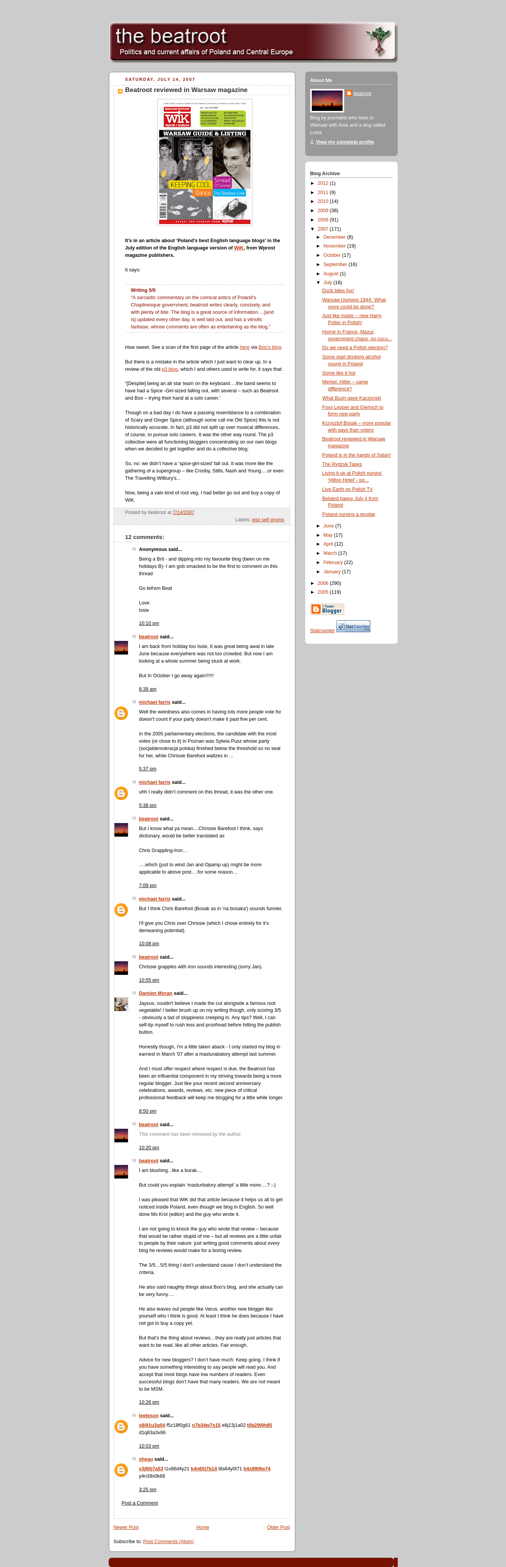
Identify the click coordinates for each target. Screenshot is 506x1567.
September (335, 264)
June (329, 526)
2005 (324, 592)
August (331, 273)
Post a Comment (140, 1503)
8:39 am (148, 689)
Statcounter (322, 630)
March (330, 553)
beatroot (148, 637)
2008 (324, 220)
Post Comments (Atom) (168, 1541)
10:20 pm (149, 1147)
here (244, 347)
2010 (324, 201)
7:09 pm (148, 885)
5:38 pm (148, 805)
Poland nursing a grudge (348, 514)
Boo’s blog (270, 347)
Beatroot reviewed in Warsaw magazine (186, 90)
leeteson (149, 1415)
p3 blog (170, 369)
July (328, 282)
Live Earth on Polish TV (347, 489)
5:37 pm (148, 769)
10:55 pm (149, 980)
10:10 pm (149, 623)
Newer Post (126, 1527)
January (332, 571)
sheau (146, 1459)
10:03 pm (149, 1446)
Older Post (278, 1527)
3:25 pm (148, 1489)
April (329, 544)
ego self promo (268, 519)
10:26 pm (149, 1402)
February (333, 562)
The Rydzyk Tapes (342, 464)
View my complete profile (345, 142)
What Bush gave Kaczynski (351, 398)
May (328, 535)
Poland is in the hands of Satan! (356, 455)
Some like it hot (338, 373)
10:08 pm (149, 943)
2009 (324, 210)
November (335, 246)
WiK (239, 248)
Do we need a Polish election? (355, 347)
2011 (324, 192)
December (335, 237)
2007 (324, 229)
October (332, 255)
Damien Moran (156, 993)
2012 (324, 183)
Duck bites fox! (338, 290)
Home (202, 1527)
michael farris (155, 702)
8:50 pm (148, 1111)
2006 (324, 583)
